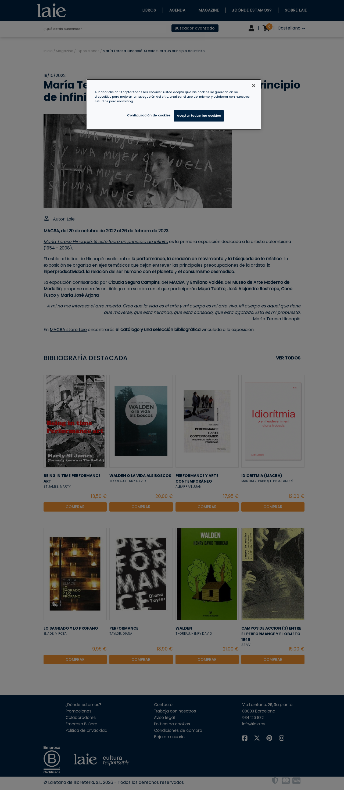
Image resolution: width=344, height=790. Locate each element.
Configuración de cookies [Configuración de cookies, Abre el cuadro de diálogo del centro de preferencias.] (149, 115)
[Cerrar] (254, 85)
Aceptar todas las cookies (199, 115)
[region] (174, 104)
